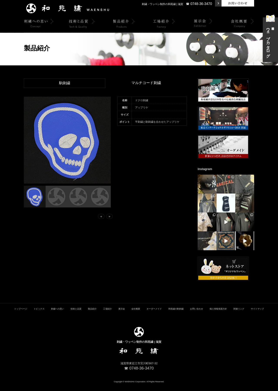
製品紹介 (92, 314)
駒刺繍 (65, 83)
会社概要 (135, 314)
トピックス (39, 314)
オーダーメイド (154, 314)
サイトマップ (257, 314)
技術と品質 (76, 314)
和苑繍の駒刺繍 (176, 314)
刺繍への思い (57, 314)
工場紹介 (107, 314)
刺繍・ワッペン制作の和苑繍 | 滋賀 (162, 4)
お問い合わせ (196, 314)
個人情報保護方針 (218, 314)
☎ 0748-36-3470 (199, 4)
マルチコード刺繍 (146, 83)
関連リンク (238, 314)
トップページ (20, 314)
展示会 (121, 314)
